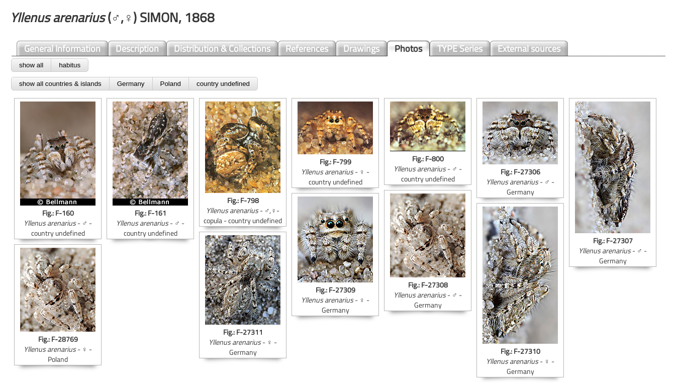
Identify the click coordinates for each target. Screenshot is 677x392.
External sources (529, 48)
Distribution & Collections (222, 48)
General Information (62, 48)
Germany (131, 83)
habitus (69, 65)
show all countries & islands (60, 83)
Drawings (361, 48)
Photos (408, 48)
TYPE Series (459, 48)
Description (137, 48)
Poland (170, 83)
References (306, 48)
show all (31, 65)
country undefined (223, 83)
